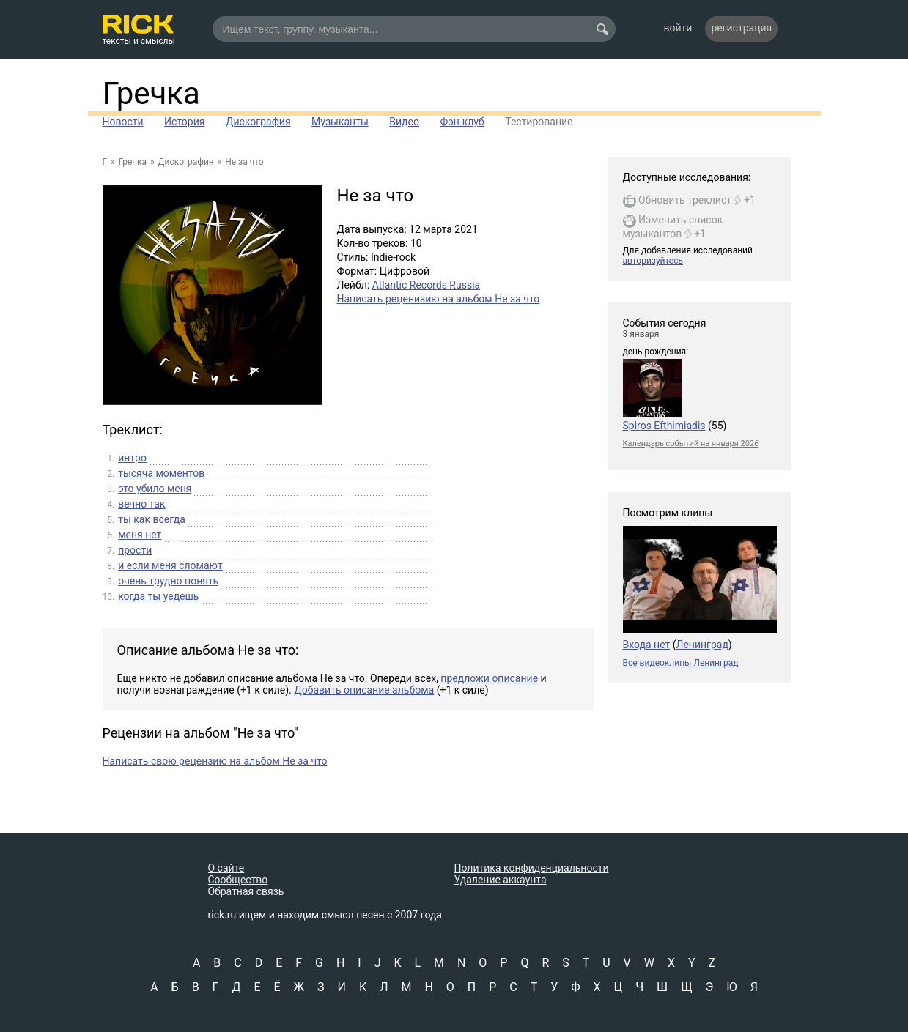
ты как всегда (151, 519)
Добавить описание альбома (364, 690)
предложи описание (489, 678)
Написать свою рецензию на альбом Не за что (215, 761)
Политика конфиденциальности (531, 868)
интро (132, 458)
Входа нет (647, 644)
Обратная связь (246, 891)
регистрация (741, 28)
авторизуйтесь (653, 261)
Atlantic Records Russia (426, 285)
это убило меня (154, 488)
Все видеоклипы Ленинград (681, 663)
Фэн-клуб (462, 121)
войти (678, 28)
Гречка (151, 93)
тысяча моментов (161, 473)
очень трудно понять (168, 581)
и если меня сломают (170, 565)
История (184, 121)
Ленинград (702, 644)
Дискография (258, 121)
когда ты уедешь (158, 596)
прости (135, 550)
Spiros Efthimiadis (664, 425)
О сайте (226, 868)
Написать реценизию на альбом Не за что (438, 299)
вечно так (141, 504)
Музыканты (340, 121)
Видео (404, 121)
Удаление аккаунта (500, 880)
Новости (123, 121)
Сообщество (238, 880)
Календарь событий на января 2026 (691, 443)
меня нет (139, 535)
